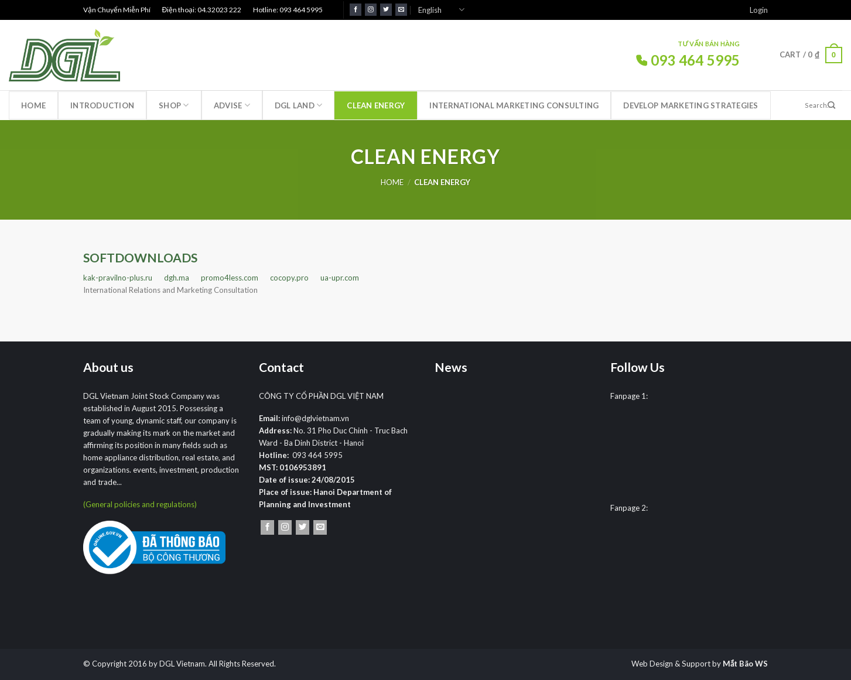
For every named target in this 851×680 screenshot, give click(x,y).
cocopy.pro (289, 277)
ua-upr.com (339, 277)
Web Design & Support (670, 663)
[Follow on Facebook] (355, 10)
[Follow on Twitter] (386, 10)
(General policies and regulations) (140, 504)
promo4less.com (229, 277)
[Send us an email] (401, 10)
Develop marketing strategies (690, 105)
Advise (232, 105)
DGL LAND (299, 105)
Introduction (102, 105)
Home (33, 105)
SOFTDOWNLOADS (140, 257)
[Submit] (831, 105)
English (441, 9)
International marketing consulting (514, 105)
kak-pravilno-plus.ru (117, 277)
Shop (174, 105)
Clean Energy (376, 105)
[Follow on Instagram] (371, 10)
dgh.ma (176, 277)
